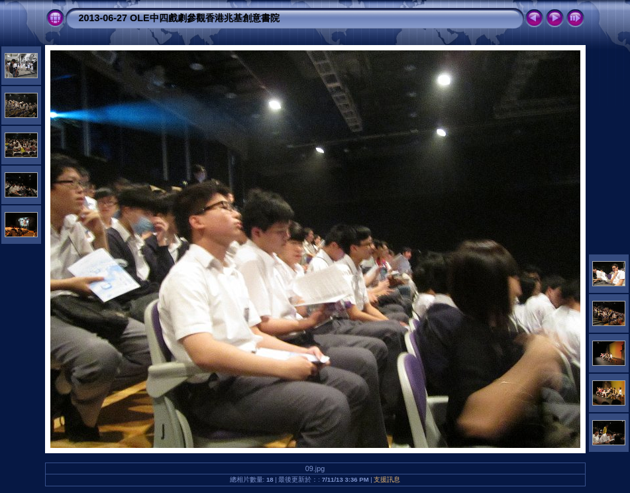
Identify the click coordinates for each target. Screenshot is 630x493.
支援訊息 (387, 479)
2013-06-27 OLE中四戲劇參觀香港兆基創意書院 (179, 18)
